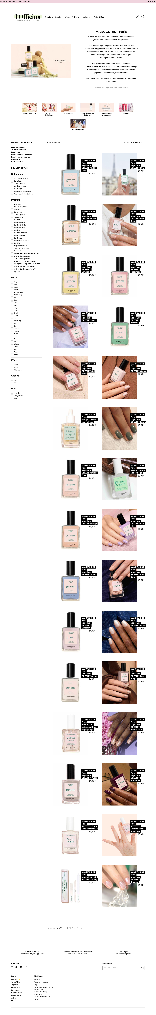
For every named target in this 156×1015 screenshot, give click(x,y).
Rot (15, 341)
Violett (16, 352)
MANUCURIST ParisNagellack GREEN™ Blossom (80, 623)
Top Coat (17, 271)
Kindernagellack (17, 162)
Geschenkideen (16, 993)
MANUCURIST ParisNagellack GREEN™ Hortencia (129, 267)
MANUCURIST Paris (21, 142)
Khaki (15, 310)
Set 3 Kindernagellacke (22, 256)
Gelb (15, 297)
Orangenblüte (18, 396)
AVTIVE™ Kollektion (18, 150)
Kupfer (16, 316)
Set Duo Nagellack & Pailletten (24, 266)
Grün (15, 305)
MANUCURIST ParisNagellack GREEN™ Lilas (81, 571)
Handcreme (18, 212)
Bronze (16, 290)
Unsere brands (16, 995)
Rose (15, 398)
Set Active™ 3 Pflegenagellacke (25, 261)
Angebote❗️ (15, 985)
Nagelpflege (15, 152)
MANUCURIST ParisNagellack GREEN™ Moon (130, 621)
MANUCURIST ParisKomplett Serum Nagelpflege (81, 418)
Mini (15, 380)
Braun (16, 287)
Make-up (86, 17)
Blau (15, 284)
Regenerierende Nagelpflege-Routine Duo (27, 253)
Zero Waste (15, 990)
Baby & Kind (99, 17)
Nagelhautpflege (19, 222)
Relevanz (139, 142)
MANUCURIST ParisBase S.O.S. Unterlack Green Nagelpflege (81, 725)
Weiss (16, 354)
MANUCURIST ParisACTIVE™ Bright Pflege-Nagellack (82, 825)
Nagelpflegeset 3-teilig (21, 240)
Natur (15, 323)
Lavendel (17, 393)
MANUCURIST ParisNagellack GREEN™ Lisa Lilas (130, 521)
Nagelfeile (17, 220)
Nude (15, 326)
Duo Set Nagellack (20, 207)
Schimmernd (18, 370)
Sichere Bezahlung (40, 992)
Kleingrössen (15, 987)
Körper (67, 17)
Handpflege (15, 159)
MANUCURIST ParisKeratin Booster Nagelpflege (130, 469)
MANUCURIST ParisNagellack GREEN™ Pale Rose (130, 216)
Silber (16, 347)
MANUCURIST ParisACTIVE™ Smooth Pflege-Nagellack (130, 826)
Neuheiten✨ (15, 979)
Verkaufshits (15, 982)
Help (35, 985)
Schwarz (17, 344)
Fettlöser (17, 209)
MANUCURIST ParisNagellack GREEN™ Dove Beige (130, 674)
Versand (37, 979)
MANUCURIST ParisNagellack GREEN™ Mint (130, 164)
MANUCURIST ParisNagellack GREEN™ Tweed (82, 774)
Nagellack (17, 230)
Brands (48, 17)
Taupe (16, 349)
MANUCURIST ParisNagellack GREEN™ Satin (81, 316)
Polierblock (17, 251)
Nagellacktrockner (20, 235)
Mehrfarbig (17, 321)
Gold (15, 300)
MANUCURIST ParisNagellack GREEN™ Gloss (130, 367)
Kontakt (36, 999)
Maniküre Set (18, 217)
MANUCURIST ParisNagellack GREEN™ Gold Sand (81, 216)
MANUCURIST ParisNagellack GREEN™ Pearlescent (129, 725)
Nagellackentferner (20, 233)
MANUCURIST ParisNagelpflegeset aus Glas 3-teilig (81, 876)
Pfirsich (16, 331)
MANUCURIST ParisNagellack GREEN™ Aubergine (129, 775)
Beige (16, 282)
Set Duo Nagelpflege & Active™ (25, 269)
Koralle (16, 313)
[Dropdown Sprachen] (151, 1)
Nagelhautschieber (20, 225)
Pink (15, 336)
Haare (76, 17)
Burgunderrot (18, 292)
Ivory (15, 308)
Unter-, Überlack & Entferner (21, 154)
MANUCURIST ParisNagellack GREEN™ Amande (129, 318)
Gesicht (57, 17)
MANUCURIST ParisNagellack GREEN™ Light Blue (81, 165)
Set (15, 383)
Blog (12, 1001)
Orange (16, 328)
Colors (13, 998)
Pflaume (16, 334)
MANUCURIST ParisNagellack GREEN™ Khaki (130, 418)
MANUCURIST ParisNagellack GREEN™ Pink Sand (130, 572)
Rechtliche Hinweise (41, 982)
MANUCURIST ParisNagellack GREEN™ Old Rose (80, 369)
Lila (15, 318)
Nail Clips (17, 243)
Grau (15, 303)
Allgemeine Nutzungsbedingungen (42, 995)
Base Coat (17, 204)
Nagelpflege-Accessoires (20, 157)
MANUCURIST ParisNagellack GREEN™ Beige (81, 520)
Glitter (16, 365)
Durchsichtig (18, 295)
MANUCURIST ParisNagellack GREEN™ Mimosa (80, 267)
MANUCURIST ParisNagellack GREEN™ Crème (82, 672)
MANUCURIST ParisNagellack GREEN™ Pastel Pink (82, 470)
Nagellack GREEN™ (18, 147)
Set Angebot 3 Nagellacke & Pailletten (27, 264)
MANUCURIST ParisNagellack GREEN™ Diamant (129, 877)
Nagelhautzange (19, 227)
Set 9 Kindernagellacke (22, 259)
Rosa (15, 339)
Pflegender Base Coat (21, 248)
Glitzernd (17, 367)
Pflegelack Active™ (20, 246)
